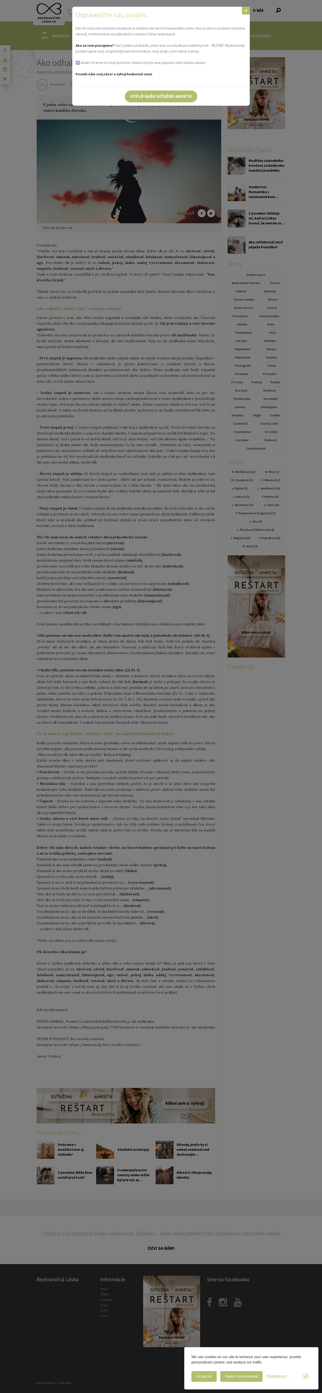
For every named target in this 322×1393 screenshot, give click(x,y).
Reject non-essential (241, 1376)
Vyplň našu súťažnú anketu (161, 96)
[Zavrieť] (246, 11)
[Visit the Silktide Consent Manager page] (306, 1376)
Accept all (204, 1376)
